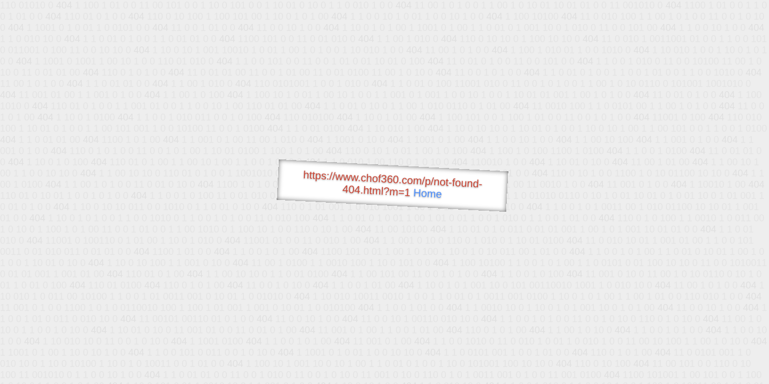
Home (427, 193)
